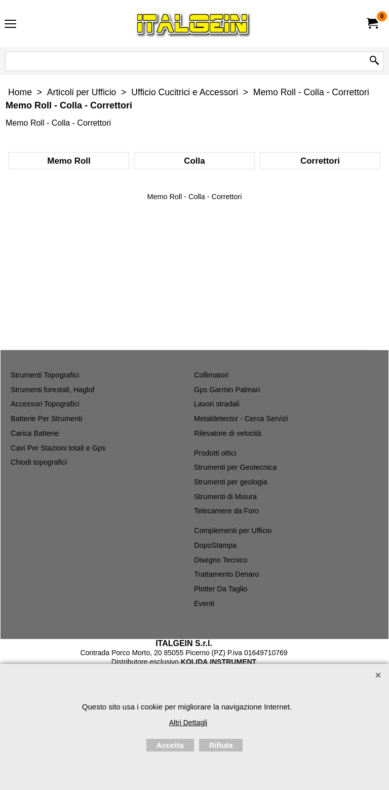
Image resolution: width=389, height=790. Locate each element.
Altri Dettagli (188, 723)
